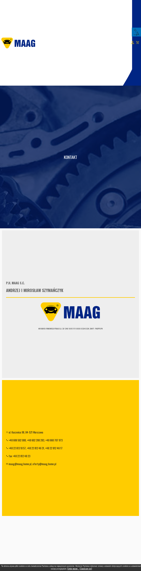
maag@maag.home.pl (20, 464)
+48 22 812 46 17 (53, 448)
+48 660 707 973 (54, 440)
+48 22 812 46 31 (35, 448)
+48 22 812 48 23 (21, 456)
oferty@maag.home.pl (44, 464)
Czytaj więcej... (73, 568)
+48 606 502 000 (17, 440)
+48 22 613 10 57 (17, 448)
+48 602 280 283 (35, 440)
